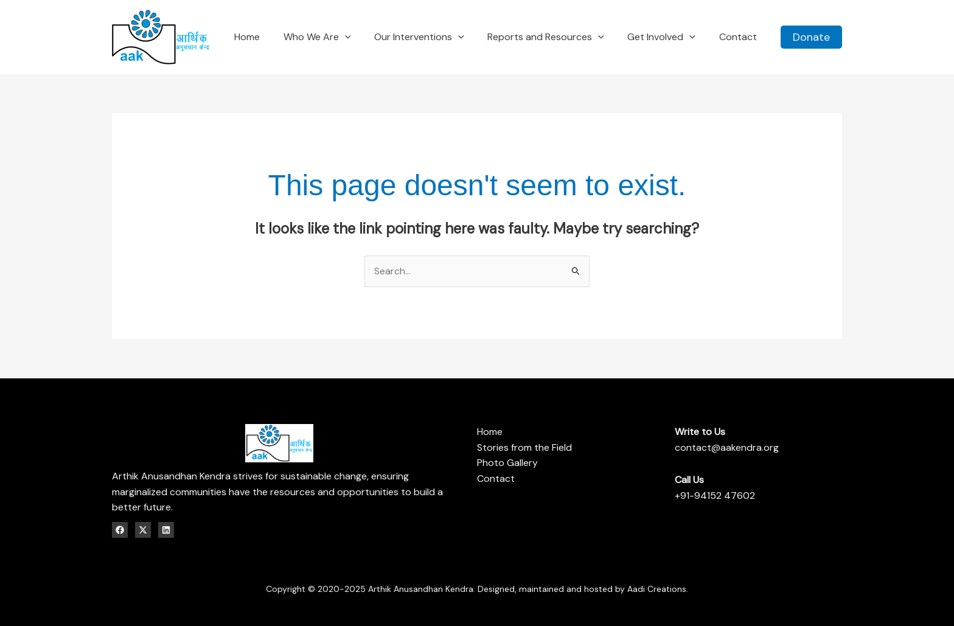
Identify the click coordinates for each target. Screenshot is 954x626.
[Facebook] (120, 530)
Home (490, 431)
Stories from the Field (524, 447)
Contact (496, 478)
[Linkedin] (166, 530)
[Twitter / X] (143, 530)
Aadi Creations (656, 588)
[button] (811, 37)
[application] (363, 36)
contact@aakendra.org (727, 447)
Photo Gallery (507, 462)
